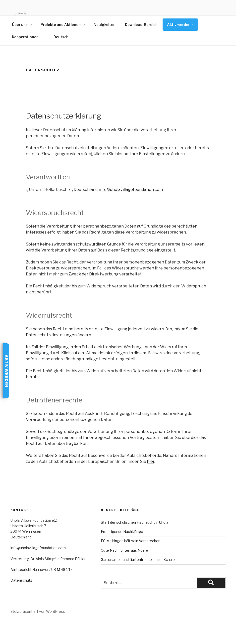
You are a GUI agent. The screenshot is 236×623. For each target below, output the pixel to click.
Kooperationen (25, 37)
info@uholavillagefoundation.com (131, 189)
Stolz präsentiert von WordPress (37, 611)
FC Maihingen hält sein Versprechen (130, 541)
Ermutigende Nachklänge (122, 531)
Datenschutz (21, 580)
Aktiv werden (181, 24)
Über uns (22, 24)
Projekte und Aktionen (63, 24)
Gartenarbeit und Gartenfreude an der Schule (138, 559)
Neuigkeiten (105, 24)
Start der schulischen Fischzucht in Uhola (134, 522)
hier (119, 153)
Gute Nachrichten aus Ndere (124, 550)
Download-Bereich (141, 24)
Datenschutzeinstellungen (51, 335)
